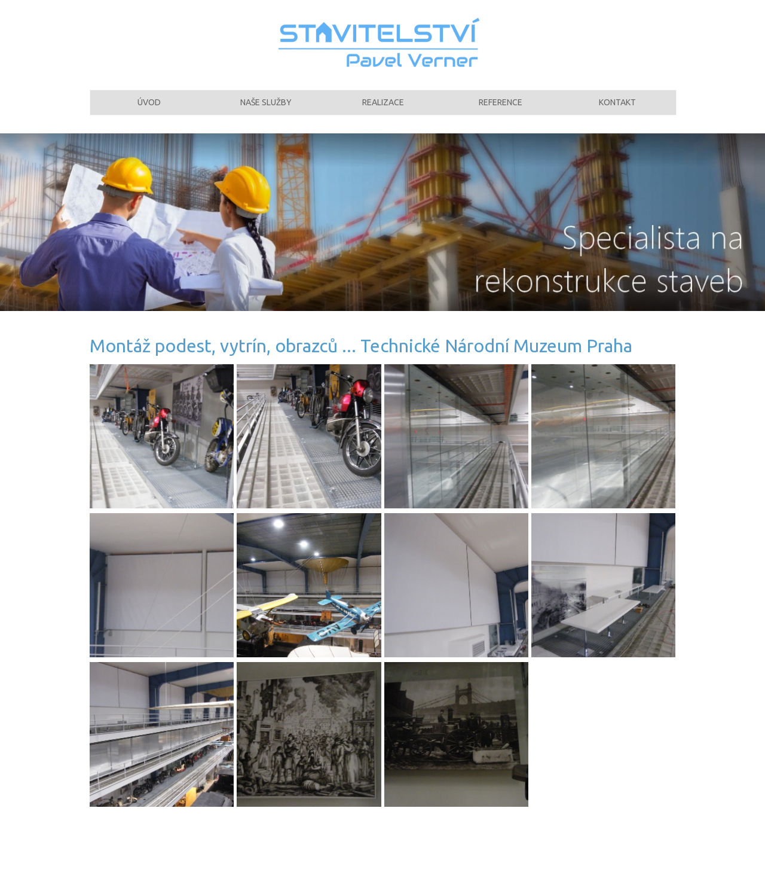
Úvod (149, 109)
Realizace (383, 109)
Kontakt (617, 109)
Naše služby (266, 109)
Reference (500, 109)
